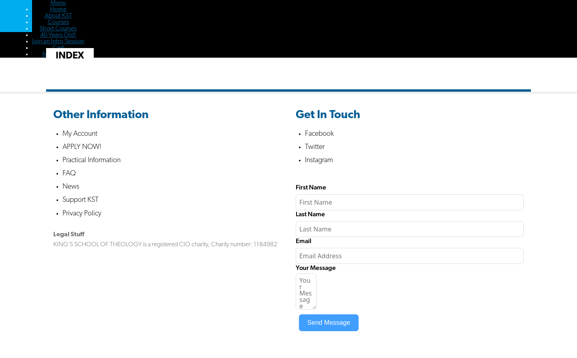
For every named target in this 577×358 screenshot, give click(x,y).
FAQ (69, 173)
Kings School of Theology (16, 16)
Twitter (315, 147)
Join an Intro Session (58, 41)
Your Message (316, 268)
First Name (311, 187)
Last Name (310, 214)
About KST (58, 16)
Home (58, 9)
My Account (80, 134)
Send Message (328, 322)
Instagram (319, 160)
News (71, 186)
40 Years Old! (58, 35)
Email (303, 241)
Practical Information (92, 160)
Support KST (81, 200)
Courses (58, 22)
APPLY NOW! (82, 147)
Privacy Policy (82, 213)
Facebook (319, 134)
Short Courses (58, 29)
